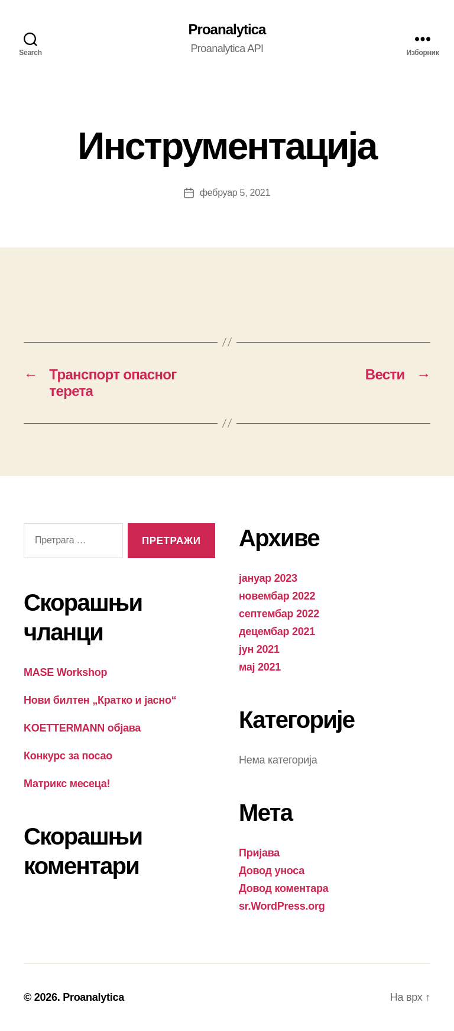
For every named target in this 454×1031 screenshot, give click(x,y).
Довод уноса (271, 871)
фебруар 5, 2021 (235, 193)
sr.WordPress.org (282, 906)
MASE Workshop (65, 672)
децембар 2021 (277, 631)
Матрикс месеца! (67, 784)
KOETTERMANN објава (82, 728)
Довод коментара (284, 888)
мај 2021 (260, 667)
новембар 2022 (277, 596)
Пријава (259, 853)
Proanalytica (227, 29)
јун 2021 (259, 649)
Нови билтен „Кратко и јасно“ (100, 700)
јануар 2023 (268, 578)
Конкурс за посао (68, 756)
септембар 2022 (279, 614)
